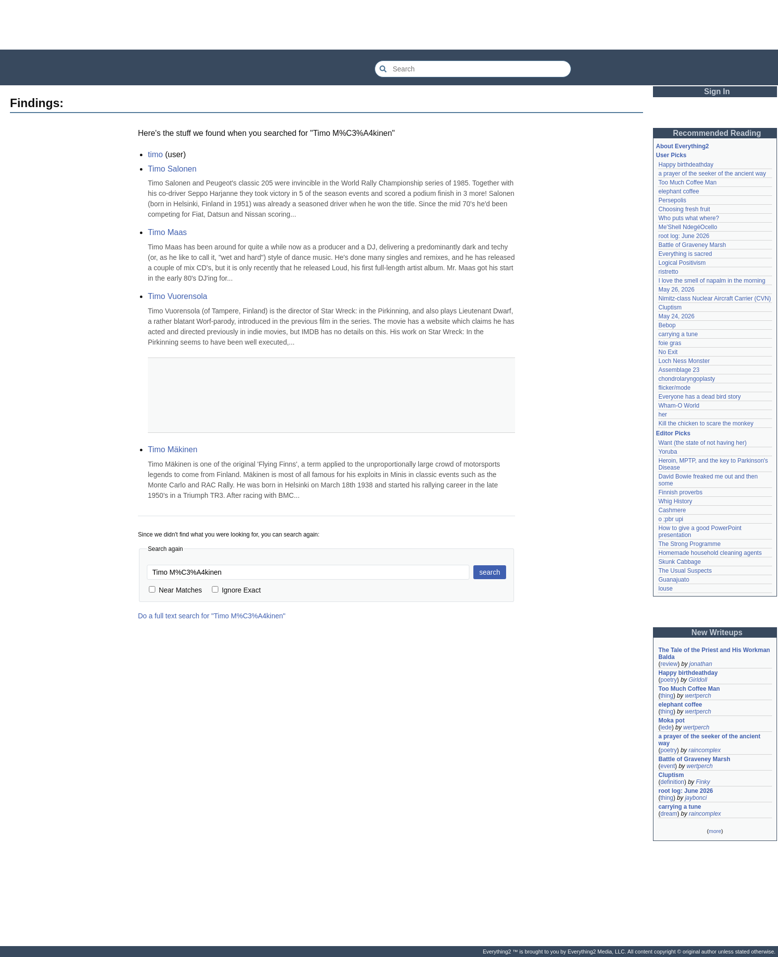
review (669, 663)
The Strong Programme (689, 543)
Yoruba (667, 451)
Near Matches (175, 590)
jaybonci (696, 797)
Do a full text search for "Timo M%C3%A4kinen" (211, 616)
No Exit (668, 352)
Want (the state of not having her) (702, 442)
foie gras (669, 343)
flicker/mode (674, 387)
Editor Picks (673, 433)
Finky (703, 781)
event (667, 766)
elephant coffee (678, 191)
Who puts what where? (688, 218)
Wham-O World (678, 405)
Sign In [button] (717, 91)
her (662, 414)
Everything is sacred (685, 253)
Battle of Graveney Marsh (692, 244)
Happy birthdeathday (685, 164)
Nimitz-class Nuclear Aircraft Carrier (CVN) (714, 298)
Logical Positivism (682, 262)
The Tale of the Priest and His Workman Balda (715, 653)
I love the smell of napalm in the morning (711, 280)
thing (666, 695)
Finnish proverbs (680, 492)
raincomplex (705, 750)
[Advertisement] (389, 24)
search (489, 572)
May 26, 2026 (676, 289)
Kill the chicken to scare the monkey (705, 423)
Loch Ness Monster (684, 361)
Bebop (667, 325)
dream (668, 813)
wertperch (698, 695)
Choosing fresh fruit (684, 209)
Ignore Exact (236, 590)
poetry (668, 679)
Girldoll (698, 679)
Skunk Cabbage (679, 561)
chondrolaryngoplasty (686, 378)
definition (672, 781)
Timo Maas (167, 232)
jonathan (700, 663)
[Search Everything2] (473, 68)
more (715, 831)
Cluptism (670, 307)
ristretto (668, 271)
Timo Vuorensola (177, 296)
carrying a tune (678, 334)
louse (665, 588)
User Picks (671, 155)
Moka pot (671, 720)
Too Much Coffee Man (687, 182)
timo (155, 154)
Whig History (675, 501)
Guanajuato (673, 579)
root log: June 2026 (684, 236)
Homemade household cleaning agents (710, 552)
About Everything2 (682, 146)
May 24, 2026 (676, 316)
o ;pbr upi (670, 519)
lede (666, 727)
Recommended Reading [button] (717, 133)
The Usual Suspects (685, 570)
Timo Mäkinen (172, 449)
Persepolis (672, 200)
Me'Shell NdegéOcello (687, 227)
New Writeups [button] (717, 632)
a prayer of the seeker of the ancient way (712, 173)
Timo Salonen (172, 169)
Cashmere (672, 510)
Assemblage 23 (679, 369)
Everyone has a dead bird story (699, 396)
